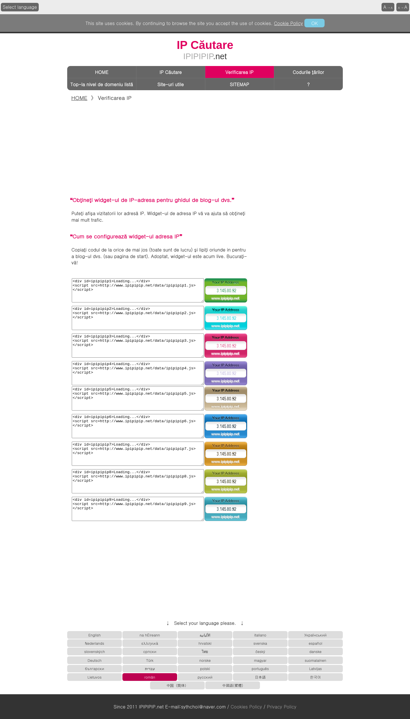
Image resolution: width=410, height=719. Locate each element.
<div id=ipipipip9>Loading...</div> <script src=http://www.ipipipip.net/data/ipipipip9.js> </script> (138, 509)
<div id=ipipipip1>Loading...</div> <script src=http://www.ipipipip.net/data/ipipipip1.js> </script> (138, 290)
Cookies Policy (246, 706)
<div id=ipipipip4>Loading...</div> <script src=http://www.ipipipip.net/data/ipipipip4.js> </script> (138, 373)
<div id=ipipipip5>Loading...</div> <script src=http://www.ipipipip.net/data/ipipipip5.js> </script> (138, 398)
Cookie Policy (288, 23)
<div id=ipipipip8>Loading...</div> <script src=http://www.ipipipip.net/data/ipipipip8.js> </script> (138, 481)
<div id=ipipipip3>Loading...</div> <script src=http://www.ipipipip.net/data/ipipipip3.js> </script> (138, 345)
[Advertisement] (205, 148)
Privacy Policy (281, 706)
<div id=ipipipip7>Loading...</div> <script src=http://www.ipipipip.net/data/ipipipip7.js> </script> (138, 454)
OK (314, 23)
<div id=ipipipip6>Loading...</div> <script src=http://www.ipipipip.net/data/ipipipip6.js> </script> (138, 426)
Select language (20, 7)
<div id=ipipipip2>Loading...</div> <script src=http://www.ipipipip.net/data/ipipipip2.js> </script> (138, 318)
